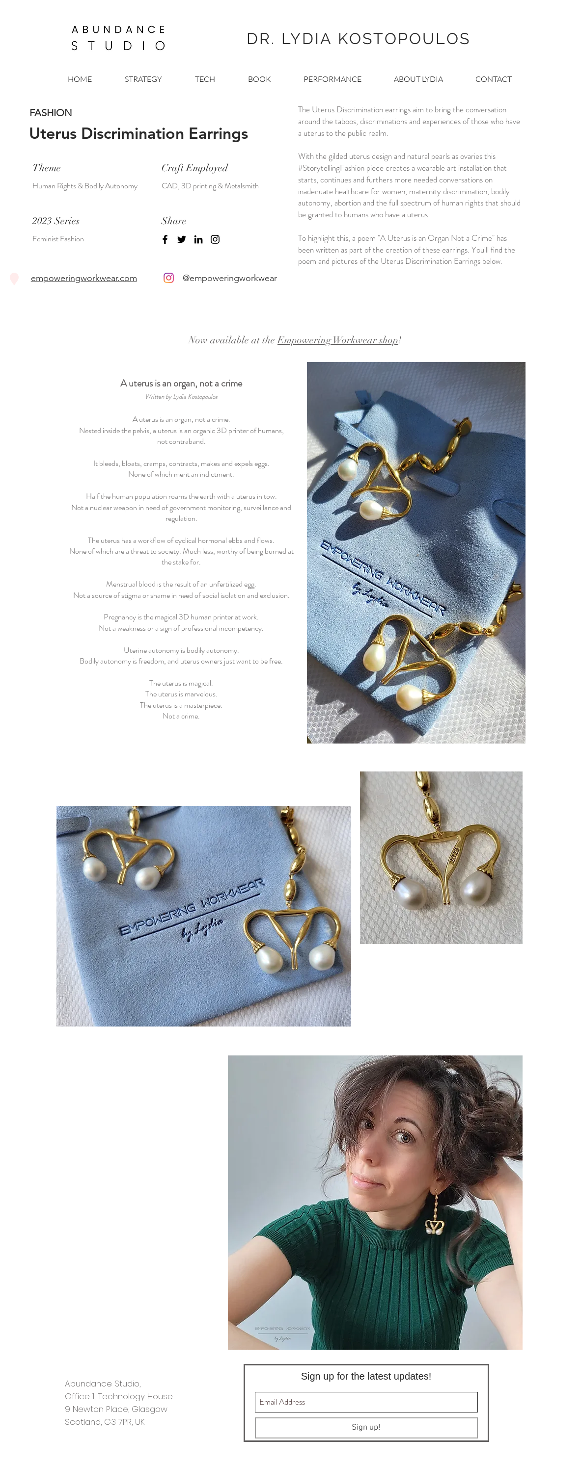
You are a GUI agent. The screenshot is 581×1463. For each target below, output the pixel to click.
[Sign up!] (366, 1427)
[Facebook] (165, 239)
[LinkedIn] (198, 239)
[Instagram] (215, 239)
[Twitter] (182, 239)
